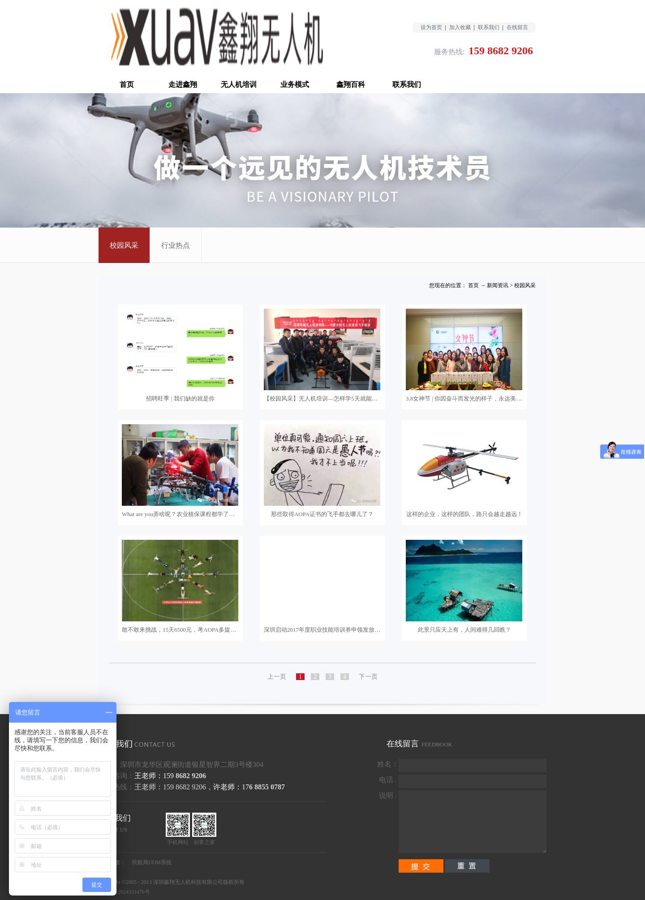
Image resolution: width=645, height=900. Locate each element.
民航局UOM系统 (152, 862)
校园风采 (525, 285)
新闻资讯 (497, 285)
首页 (127, 84)
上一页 (276, 676)
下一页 (368, 676)
